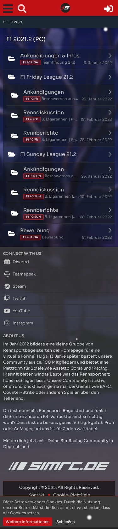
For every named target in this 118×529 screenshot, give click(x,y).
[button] (9, 9)
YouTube (16, 310)
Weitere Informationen (28, 521)
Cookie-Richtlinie (71, 495)
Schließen (65, 521)
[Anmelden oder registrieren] (108, 9)
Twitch (14, 298)
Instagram (18, 323)
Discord (16, 261)
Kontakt (36, 495)
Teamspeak (19, 274)
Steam (14, 286)
